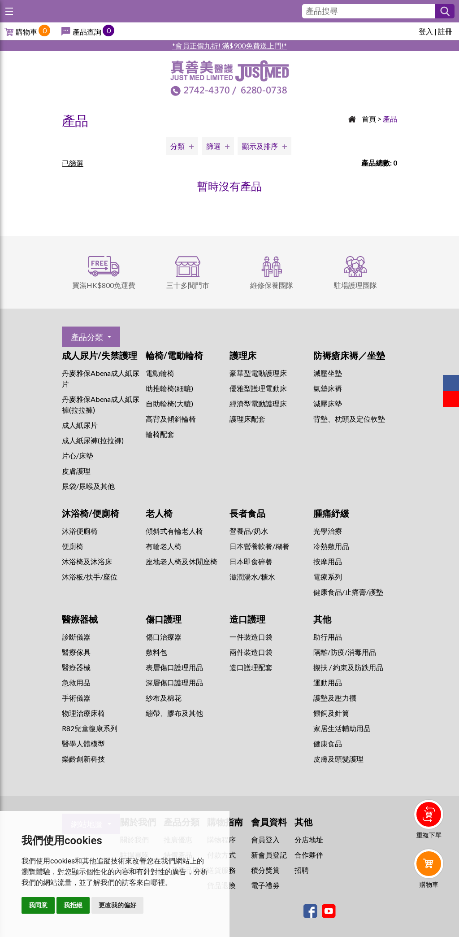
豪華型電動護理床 (258, 373)
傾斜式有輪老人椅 (174, 531)
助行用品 (327, 636)
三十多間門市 (187, 285)
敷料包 (156, 652)
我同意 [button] (38, 905)
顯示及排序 (260, 146)
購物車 (26, 31)
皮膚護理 (76, 470)
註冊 (445, 31)
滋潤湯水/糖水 (252, 576)
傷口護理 (164, 619)
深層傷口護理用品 (174, 682)
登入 (426, 31)
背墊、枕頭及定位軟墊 (349, 418)
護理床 (243, 355)
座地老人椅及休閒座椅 (181, 561)
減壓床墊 (327, 403)
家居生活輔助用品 (342, 728)
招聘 (301, 870)
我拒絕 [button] (73, 905)
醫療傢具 (76, 652)
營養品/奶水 (249, 531)
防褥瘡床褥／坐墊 (349, 355)
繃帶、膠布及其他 (174, 713)
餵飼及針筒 (331, 713)
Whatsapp (431, 909)
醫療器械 (80, 619)
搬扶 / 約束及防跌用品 (348, 667)
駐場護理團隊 (355, 285)
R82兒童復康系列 (89, 728)
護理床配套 (247, 418)
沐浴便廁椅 (80, 531)
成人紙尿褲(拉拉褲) (93, 440)
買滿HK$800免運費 (103, 285)
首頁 (369, 118)
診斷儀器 (76, 636)
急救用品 (76, 682)
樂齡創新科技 (83, 758)
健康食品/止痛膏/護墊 (348, 592)
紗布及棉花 (164, 697)
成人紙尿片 (80, 425)
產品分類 (87, 337)
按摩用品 (327, 561)
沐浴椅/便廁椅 (90, 513)
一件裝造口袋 (251, 636)
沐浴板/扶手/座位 (89, 576)
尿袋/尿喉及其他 (88, 486)
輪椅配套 (160, 434)
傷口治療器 (164, 636)
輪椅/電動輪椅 (174, 355)
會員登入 (265, 839)
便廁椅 (72, 546)
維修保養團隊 (271, 285)
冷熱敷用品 (331, 546)
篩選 (213, 146)
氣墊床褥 (327, 388)
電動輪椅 (160, 373)
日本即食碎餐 (251, 561)
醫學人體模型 (83, 743)
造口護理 (247, 619)
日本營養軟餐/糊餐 (260, 546)
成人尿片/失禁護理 (99, 355)
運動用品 (327, 682)
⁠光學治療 (327, 531)
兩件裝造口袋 (251, 652)
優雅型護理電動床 (258, 388)
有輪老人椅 (164, 546)
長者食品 (247, 513)
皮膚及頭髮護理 (338, 758)
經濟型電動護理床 (258, 403)
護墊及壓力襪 (334, 697)
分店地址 (308, 839)
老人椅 (159, 513)
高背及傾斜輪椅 (171, 418)
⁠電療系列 (327, 576)
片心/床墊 (77, 455)
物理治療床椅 (83, 713)
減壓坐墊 (327, 373)
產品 (390, 118)
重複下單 (429, 835)
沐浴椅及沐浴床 (87, 561)
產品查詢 (87, 31)
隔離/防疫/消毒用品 (344, 652)
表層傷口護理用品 (174, 667)
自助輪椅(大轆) (169, 403)
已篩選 (72, 163)
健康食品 (327, 743)
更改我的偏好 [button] (117, 905)
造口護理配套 (251, 667)
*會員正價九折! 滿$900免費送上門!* (229, 45)
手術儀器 (76, 697)
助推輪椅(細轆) (169, 388)
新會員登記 (269, 854)
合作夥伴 (308, 854)
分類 (177, 146)
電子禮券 (265, 885)
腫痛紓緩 (331, 513)
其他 (322, 619)
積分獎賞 (265, 870)
